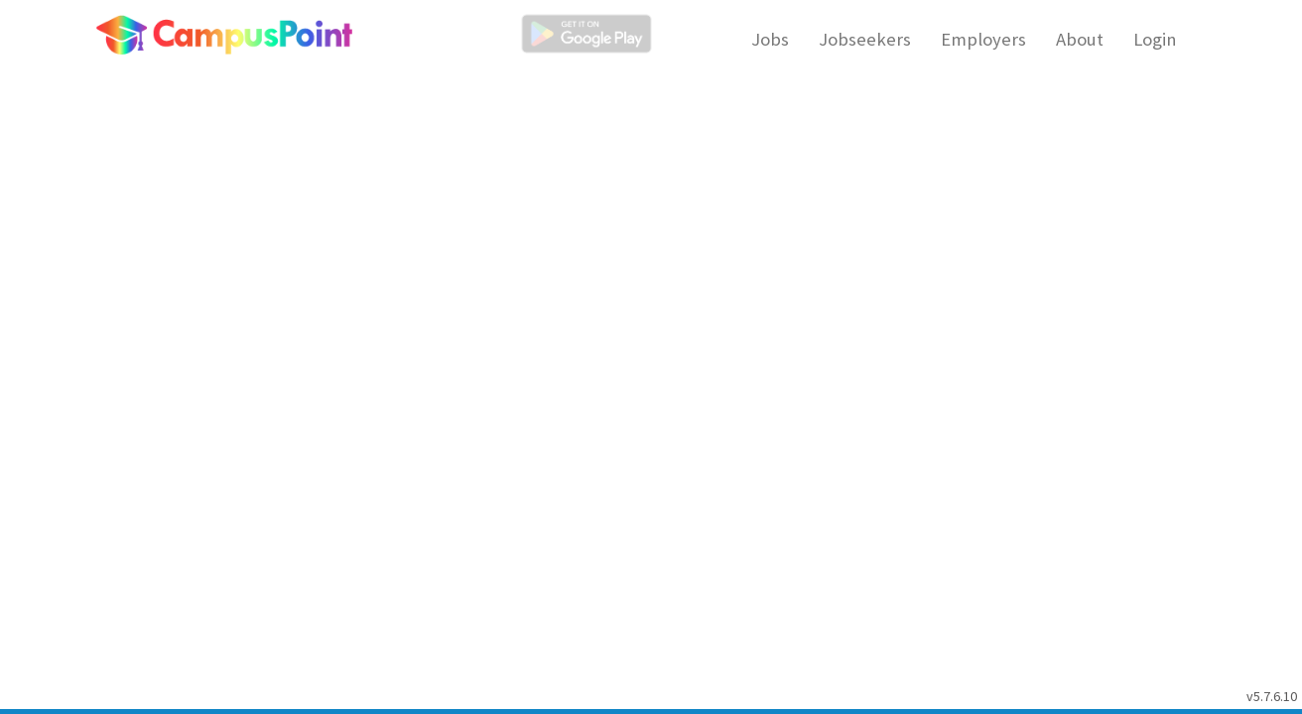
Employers (983, 39)
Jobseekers (865, 39)
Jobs (770, 39)
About (1080, 39)
